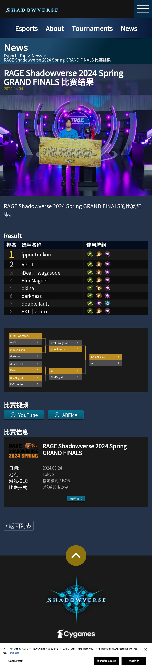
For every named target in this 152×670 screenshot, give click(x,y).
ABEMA (69, 414)
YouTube (28, 414)
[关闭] (145, 651)
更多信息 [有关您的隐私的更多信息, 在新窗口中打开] (14, 655)
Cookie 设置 (15, 663)
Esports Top (15, 56)
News (129, 28)
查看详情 (74, 498)
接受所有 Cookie (106, 663)
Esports (26, 28)
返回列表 (20, 526)
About (55, 28)
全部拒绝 (134, 663)
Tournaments (92, 28)
